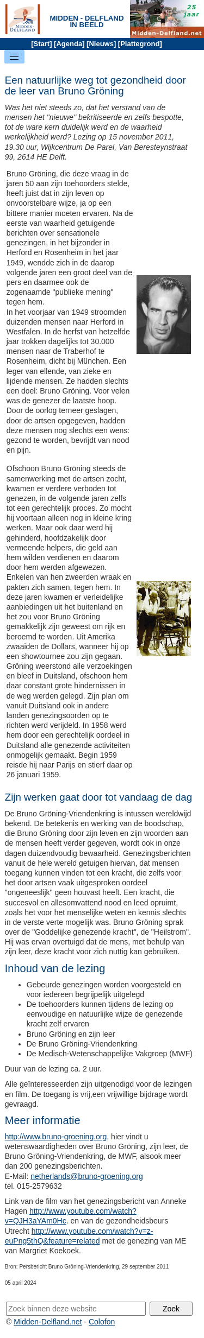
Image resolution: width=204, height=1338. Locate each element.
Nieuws (101, 44)
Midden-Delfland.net (48, 1321)
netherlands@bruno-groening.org (86, 1176)
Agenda (69, 44)
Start (42, 44)
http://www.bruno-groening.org (56, 1136)
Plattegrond (139, 44)
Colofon (102, 1321)
